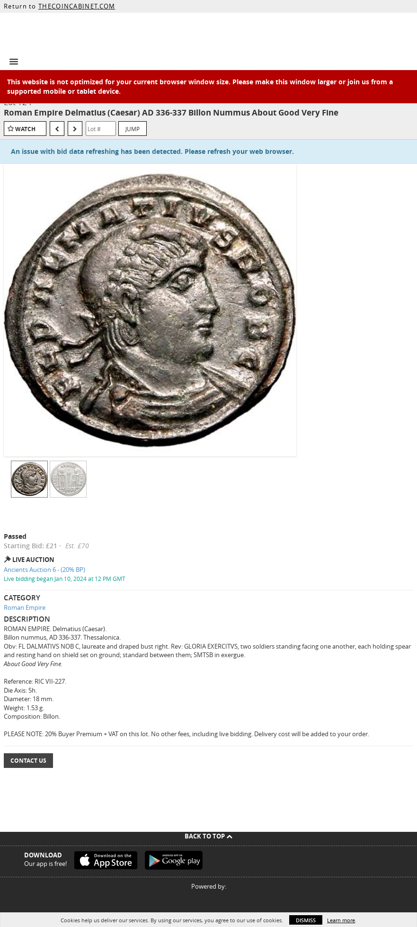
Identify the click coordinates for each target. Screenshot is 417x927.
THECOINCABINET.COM (76, 6)
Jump (132, 129)
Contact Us (28, 761)
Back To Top (208, 836)
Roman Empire (24, 607)
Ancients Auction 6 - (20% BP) (44, 569)
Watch (25, 129)
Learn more (341, 920)
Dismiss (306, 920)
